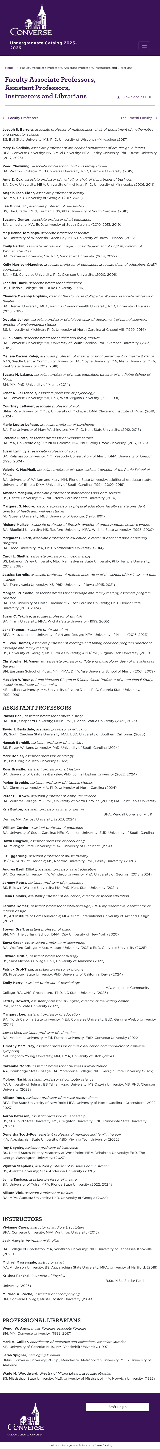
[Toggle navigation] (144, 45)
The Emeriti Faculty (136, 118)
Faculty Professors (23, 118)
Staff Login (118, 1407)
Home (9, 67)
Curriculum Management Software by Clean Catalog (80, 1445)
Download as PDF (134, 97)
